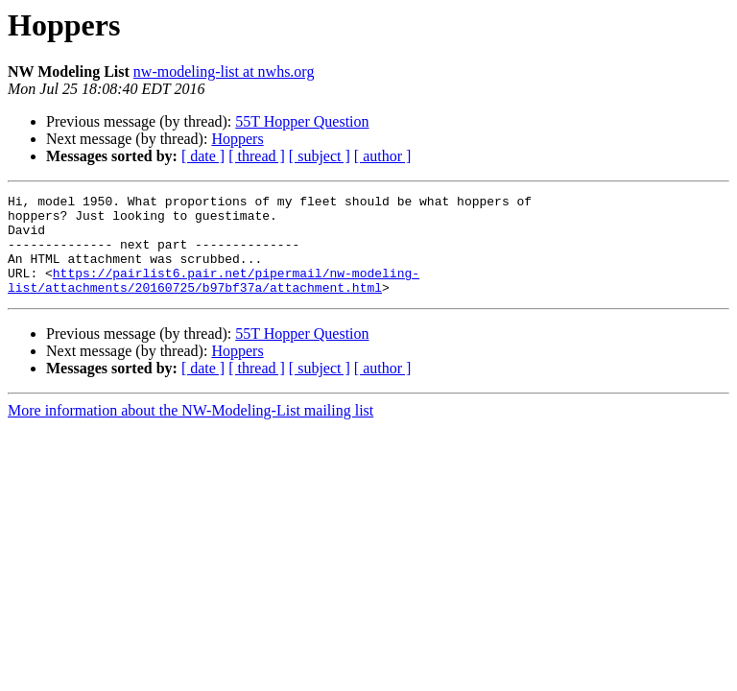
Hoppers (237, 139)
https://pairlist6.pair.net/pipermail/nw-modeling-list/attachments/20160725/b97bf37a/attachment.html (213, 298)
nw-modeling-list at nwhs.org (224, 71)
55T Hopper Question (301, 121)
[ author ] (383, 156)
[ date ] (203, 156)
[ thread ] (256, 156)
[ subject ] (319, 156)
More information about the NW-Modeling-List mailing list (190, 430)
